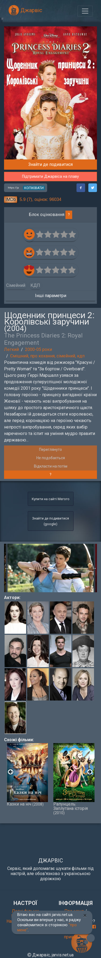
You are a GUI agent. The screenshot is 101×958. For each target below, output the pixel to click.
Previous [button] (6, 568)
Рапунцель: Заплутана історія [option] (74, 779)
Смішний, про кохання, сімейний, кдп (47, 355)
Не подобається (50, 458)
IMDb (11, 199)
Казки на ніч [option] (27, 774)
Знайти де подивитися (50, 164)
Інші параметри (50, 295)
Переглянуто (50, 449)
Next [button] (94, 568)
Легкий (11, 349)
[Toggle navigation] (85, 11)
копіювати (34, 188)
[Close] (85, 915)
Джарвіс (25, 10)
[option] (51, 568)
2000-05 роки (38, 349)
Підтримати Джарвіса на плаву (50, 176)
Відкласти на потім (50, 466)
